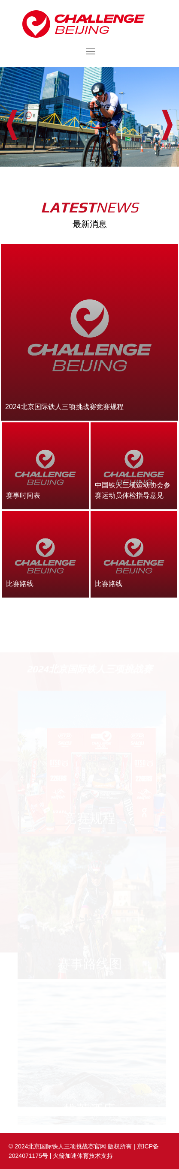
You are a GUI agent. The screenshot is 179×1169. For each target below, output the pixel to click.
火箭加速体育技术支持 (83, 1155)
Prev (11, 125)
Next (167, 125)
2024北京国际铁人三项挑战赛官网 (89, 24)
